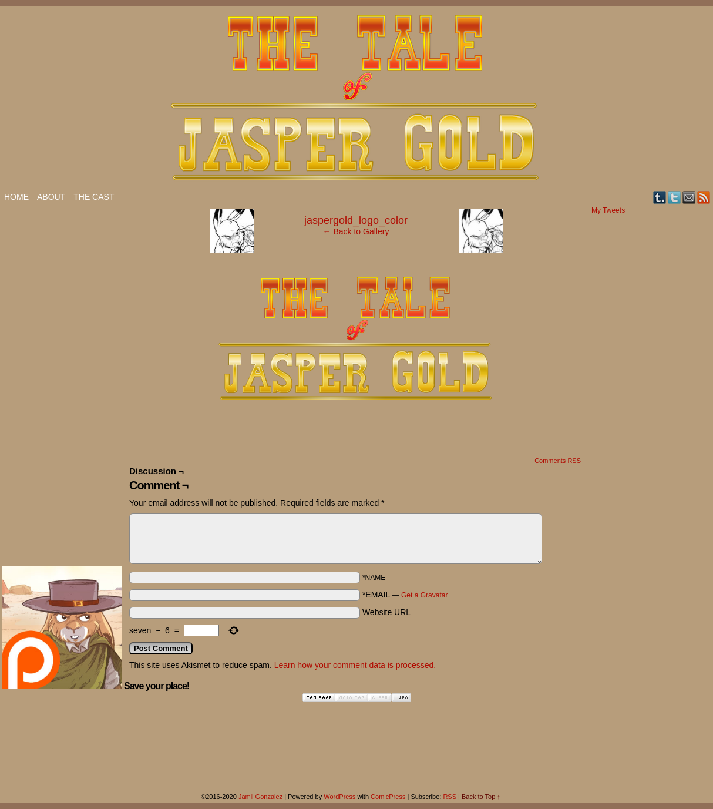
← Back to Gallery (356, 231)
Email (689, 197)
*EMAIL (405, 594)
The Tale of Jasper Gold (356, 98)
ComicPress (388, 796)
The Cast (93, 197)
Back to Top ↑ (481, 796)
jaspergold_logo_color (356, 220)
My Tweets (608, 210)
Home (16, 197)
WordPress (339, 796)
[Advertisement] (49, 382)
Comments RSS (557, 460)
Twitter (674, 197)
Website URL (386, 612)
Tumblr (660, 197)
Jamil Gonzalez (260, 796)
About (51, 197)
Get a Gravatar (424, 595)
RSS (704, 197)
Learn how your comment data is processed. (355, 665)
